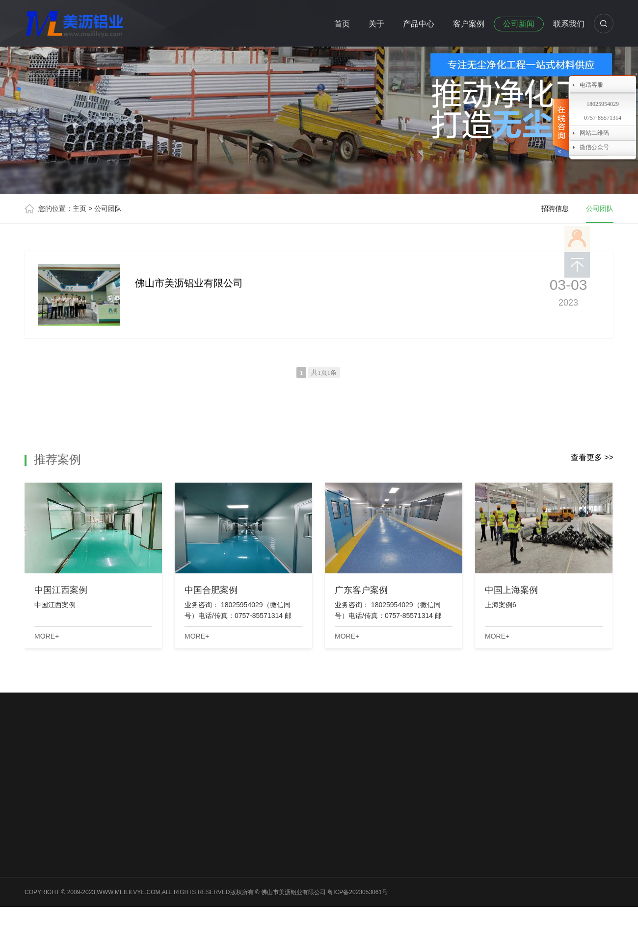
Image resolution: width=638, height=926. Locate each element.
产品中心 (418, 24)
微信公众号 (594, 147)
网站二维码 (594, 132)
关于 (376, 24)
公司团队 (108, 208)
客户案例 (468, 24)
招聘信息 (555, 208)
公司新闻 (518, 24)
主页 (79, 208)
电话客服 (591, 84)
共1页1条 (324, 372)
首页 (342, 24)
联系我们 (569, 24)
